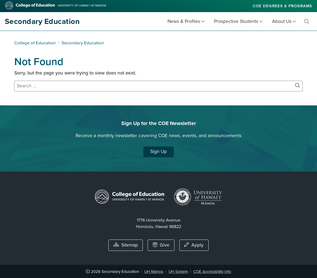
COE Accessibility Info (212, 271)
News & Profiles (184, 21)
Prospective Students (236, 21)
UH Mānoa (153, 271)
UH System (178, 271)
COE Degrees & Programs (282, 5)
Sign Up (158, 151)
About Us (281, 21)
